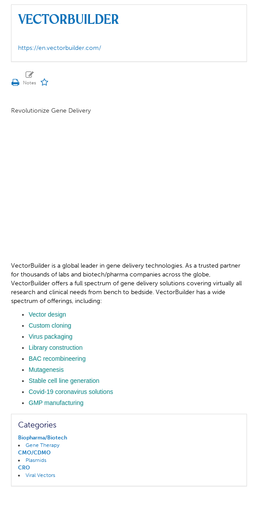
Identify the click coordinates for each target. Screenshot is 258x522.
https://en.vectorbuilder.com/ (59, 48)
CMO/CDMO (34, 453)
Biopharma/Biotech (42, 438)
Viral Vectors (40, 475)
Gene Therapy (43, 445)
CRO (24, 468)
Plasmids (36, 460)
